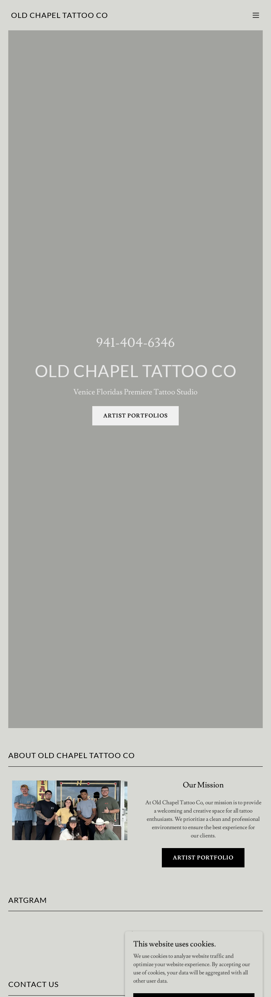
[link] (59, 16)
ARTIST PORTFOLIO (203, 857)
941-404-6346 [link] (135, 342)
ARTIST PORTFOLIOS (135, 415)
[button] (256, 15)
